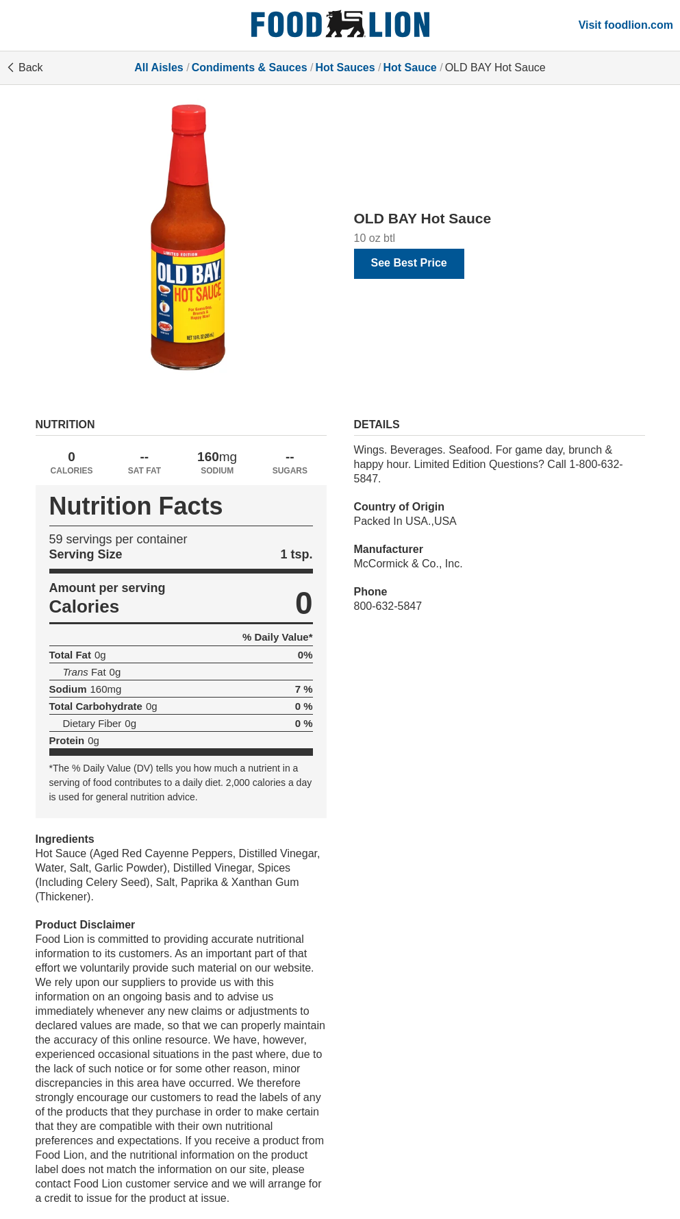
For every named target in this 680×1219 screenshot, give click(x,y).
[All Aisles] (340, 25)
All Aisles (158, 67)
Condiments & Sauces (249, 67)
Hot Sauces (345, 67)
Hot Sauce (410, 67)
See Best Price (409, 263)
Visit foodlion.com (626, 25)
